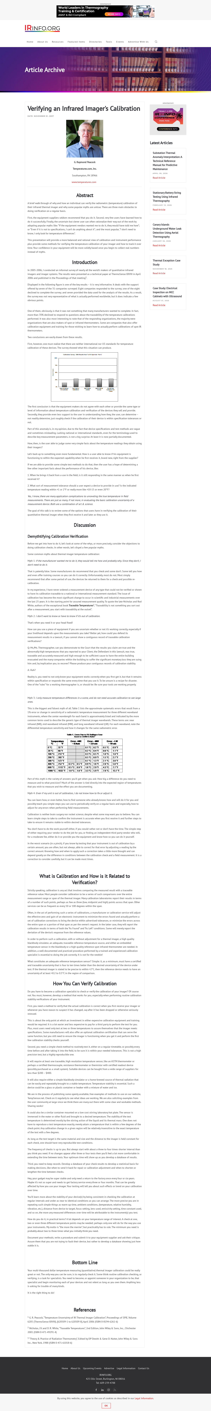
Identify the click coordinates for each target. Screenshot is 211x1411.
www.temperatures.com (84, 182)
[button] (156, 41)
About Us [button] (42, 41)
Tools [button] (109, 41)
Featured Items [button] (76, 41)
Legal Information (126, 1368)
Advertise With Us (138, 41)
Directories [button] (95, 41)
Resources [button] (58, 41)
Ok (106, 1405)
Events (120, 41)
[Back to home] (42, 28)
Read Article (159, 177)
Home (30, 41)
